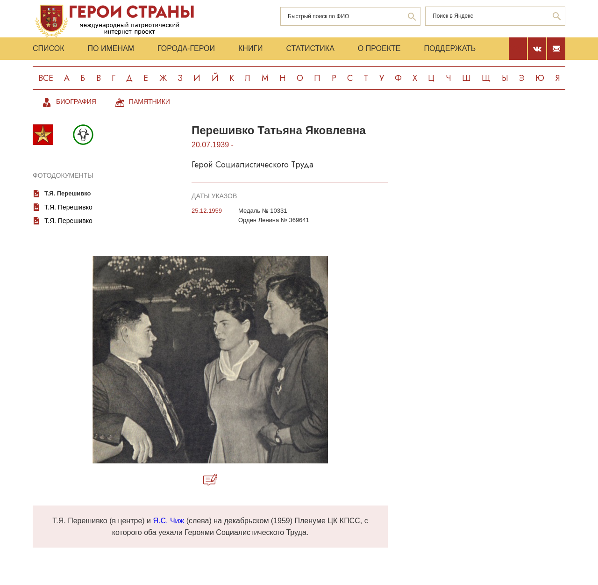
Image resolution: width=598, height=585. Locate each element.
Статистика (310, 48)
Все (45, 78)
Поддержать (450, 48)
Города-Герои (186, 48)
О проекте (379, 48)
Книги (250, 48)
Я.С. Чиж (168, 521)
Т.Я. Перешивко (68, 207)
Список (48, 48)
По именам (111, 48)
